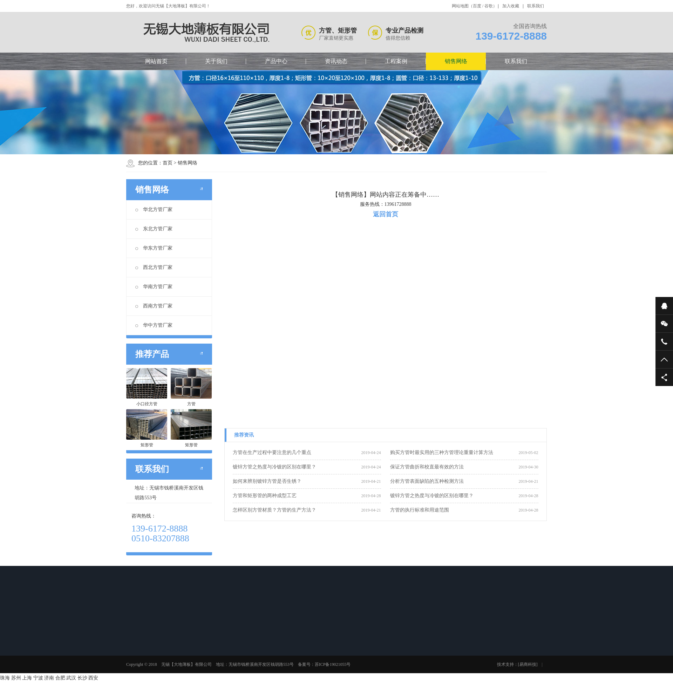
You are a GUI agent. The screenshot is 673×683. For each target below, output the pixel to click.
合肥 (60, 678)
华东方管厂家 (153, 248)
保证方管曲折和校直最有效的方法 (427, 466)
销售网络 (456, 61)
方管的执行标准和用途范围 (419, 510)
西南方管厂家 (153, 306)
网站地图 (460, 6)
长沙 (82, 678)
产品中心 (276, 61)
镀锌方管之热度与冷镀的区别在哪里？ (274, 466)
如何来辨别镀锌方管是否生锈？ (267, 481)
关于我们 (216, 61)
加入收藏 (510, 6)
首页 (167, 162)
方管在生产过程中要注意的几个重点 (272, 452)
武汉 (71, 678)
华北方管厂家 (153, 209)
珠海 (5, 678)
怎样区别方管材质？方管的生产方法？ (274, 510)
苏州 (16, 678)
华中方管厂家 (153, 325)
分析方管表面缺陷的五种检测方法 (427, 481)
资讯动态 (336, 61)
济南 (49, 678)
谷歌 (488, 6)
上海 (27, 678)
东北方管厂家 (153, 228)
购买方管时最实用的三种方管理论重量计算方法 (441, 452)
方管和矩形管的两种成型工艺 (265, 495)
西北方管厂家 (153, 267)
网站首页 (156, 61)
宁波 (38, 678)
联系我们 (535, 6)
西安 (93, 678)
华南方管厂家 (153, 286)
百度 (477, 6)
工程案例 (396, 61)
